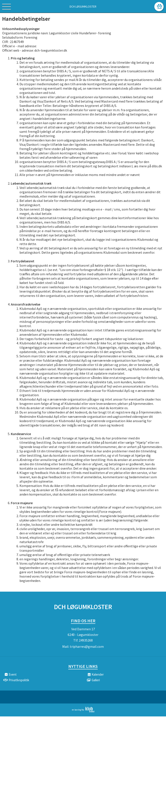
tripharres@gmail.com (87, 646)
